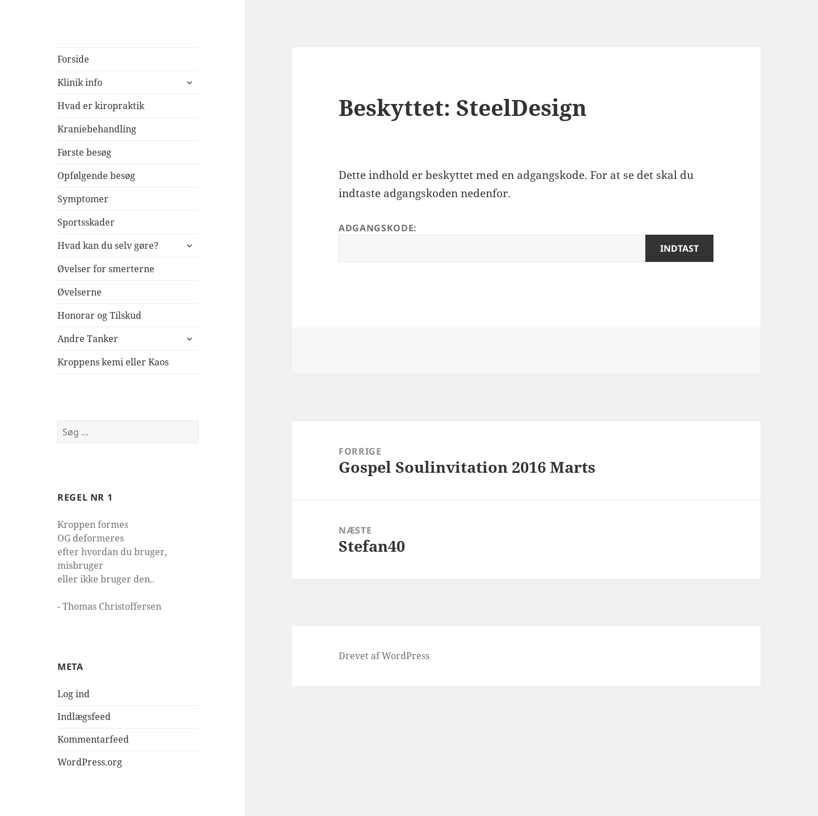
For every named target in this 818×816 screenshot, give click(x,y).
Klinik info (79, 82)
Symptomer (82, 199)
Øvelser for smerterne (106, 269)
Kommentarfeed (93, 739)
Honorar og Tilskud (99, 315)
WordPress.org (89, 762)
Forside (73, 59)
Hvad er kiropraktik (100, 105)
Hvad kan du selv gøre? (107, 245)
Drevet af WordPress (384, 656)
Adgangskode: (526, 242)
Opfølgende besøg (96, 175)
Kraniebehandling (96, 129)
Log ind (73, 694)
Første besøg (84, 152)
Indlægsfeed (84, 716)
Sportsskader (86, 222)
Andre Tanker (87, 338)
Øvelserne (79, 292)
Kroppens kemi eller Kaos (113, 362)
